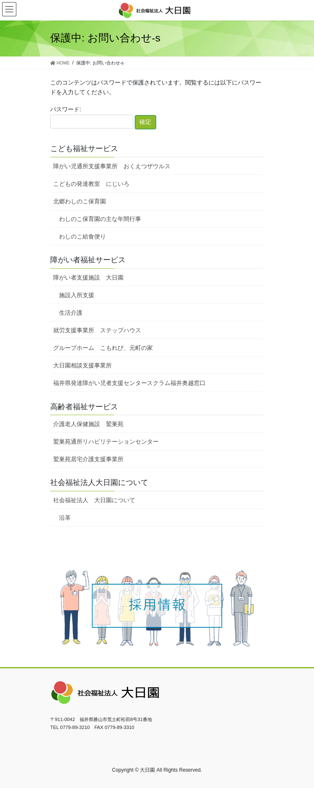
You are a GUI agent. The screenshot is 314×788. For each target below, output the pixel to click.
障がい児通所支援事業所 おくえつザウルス (111, 166)
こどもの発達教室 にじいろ (91, 183)
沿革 (65, 517)
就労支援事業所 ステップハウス (97, 330)
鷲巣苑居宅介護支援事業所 (88, 459)
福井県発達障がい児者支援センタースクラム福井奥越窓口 (129, 383)
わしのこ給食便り (82, 236)
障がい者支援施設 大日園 (88, 277)
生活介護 (70, 312)
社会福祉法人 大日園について (94, 500)
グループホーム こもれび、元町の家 (103, 347)
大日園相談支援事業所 (82, 365)
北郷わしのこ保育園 (79, 201)
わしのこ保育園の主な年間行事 (100, 219)
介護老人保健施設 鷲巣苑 (88, 424)
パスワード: (91, 117)
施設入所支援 (76, 295)
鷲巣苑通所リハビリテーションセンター (106, 441)
